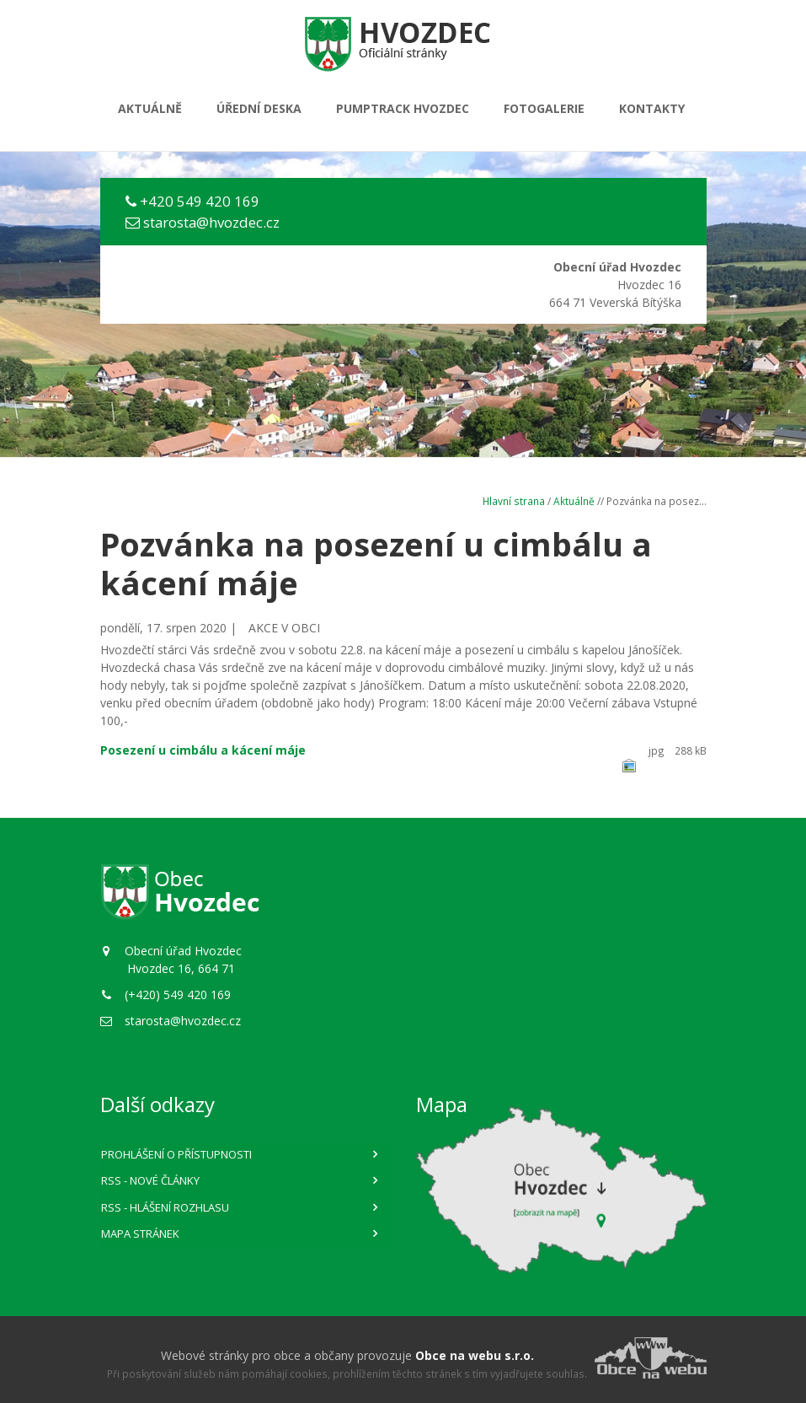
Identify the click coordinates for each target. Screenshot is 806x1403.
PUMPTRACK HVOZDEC (402, 108)
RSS (150, 1180)
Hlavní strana (514, 501)
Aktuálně (150, 108)
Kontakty (652, 108)
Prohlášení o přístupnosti (176, 1154)
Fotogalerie (544, 108)
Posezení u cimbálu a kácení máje (203, 750)
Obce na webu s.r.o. (474, 1355)
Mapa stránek (140, 1233)
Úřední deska (259, 108)
